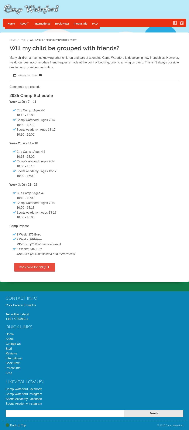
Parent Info (85, 22)
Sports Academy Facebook (24, 397)
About (24, 22)
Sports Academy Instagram (24, 402)
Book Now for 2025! (34, 265)
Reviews (11, 352)
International (45, 22)
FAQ (101, 22)
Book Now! (66, 22)
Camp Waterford (174, 423)
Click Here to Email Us (21, 303)
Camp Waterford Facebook (24, 387)
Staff (9, 347)
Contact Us (13, 342)
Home (11, 22)
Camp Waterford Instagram (24, 392)
